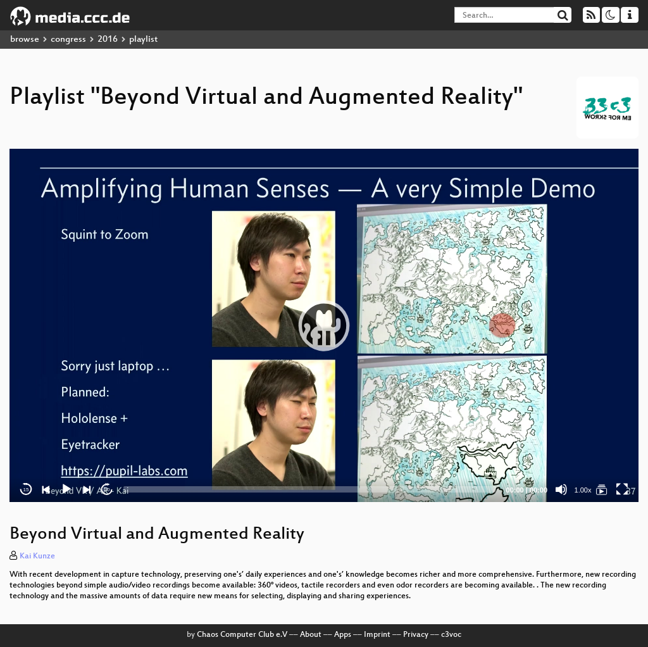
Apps (342, 635)
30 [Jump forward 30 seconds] (107, 490)
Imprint (377, 635)
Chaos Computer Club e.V (242, 635)
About (310, 635)
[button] (324, 325)
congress (68, 39)
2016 (107, 39)
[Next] (86, 489)
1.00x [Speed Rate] (583, 490)
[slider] (309, 489)
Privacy (415, 635)
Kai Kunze (37, 556)
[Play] (66, 489)
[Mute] (561, 489)
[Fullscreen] (622, 489)
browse (24, 39)
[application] (324, 325)
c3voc (451, 635)
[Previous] (46, 489)
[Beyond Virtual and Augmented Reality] (601, 489)
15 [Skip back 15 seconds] (26, 490)
